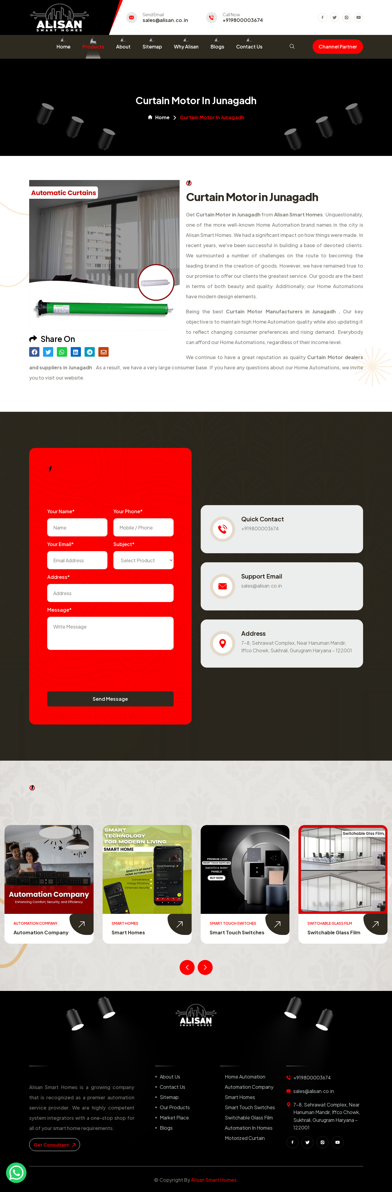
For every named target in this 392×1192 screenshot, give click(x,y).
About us (170, 1076)
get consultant (55, 1144)
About (123, 46)
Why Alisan (186, 46)
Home (63, 46)
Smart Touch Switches (335, 932)
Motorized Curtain (245, 1138)
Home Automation (36, 932)
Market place (174, 1117)
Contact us (172, 1087)
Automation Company (139, 932)
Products (93, 46)
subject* (123, 544)
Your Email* (60, 544)
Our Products (175, 1107)
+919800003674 (243, 20)
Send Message (110, 699)
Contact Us (249, 46)
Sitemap (152, 46)
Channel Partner (338, 46)
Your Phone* (128, 511)
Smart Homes (226, 932)
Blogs (217, 46)
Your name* (61, 511)
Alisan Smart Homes (213, 1180)
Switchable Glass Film (249, 1117)
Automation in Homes (249, 1128)
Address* (58, 577)
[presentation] (93, 667)
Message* (59, 610)
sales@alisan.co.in (165, 20)
